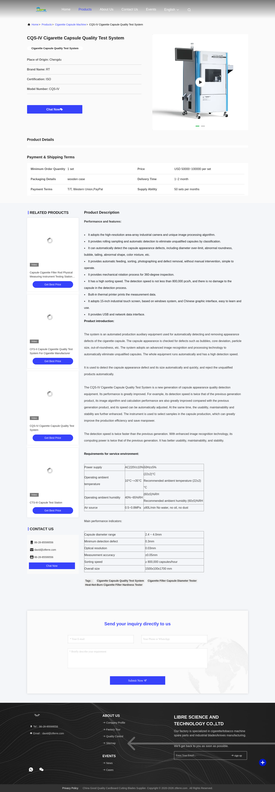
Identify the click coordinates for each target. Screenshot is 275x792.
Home (66, 9)
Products (85, 9)
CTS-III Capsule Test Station (46, 502)
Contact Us (130, 9)
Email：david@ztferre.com (47, 733)
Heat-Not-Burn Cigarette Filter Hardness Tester (114, 584)
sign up (236, 755)
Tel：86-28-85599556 (44, 726)
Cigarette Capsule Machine (70, 24)
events (151, 9)
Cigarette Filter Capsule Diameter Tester (172, 580)
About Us (106, 9)
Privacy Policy (70, 788)
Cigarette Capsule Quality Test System (120, 580)
